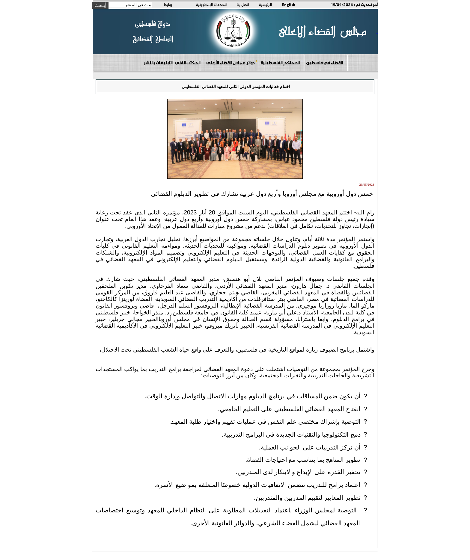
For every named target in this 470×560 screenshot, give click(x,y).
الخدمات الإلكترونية (211, 4)
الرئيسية (265, 4)
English (288, 4)
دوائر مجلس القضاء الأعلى (231, 62)
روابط (167, 4)
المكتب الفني (189, 62)
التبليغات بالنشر (158, 62)
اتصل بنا (243, 4)
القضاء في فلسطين (326, 62)
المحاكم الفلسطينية (281, 62)
